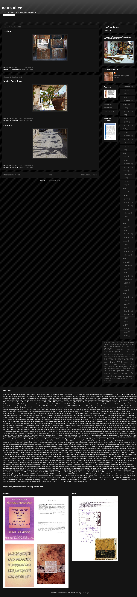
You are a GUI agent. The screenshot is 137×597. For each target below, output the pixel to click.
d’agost (124, 241)
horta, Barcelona (12, 81)
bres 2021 (130, 346)
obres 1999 (107, 358)
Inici (50, 175)
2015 (113, 343)
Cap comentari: (29, 67)
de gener (125, 97)
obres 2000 (114, 358)
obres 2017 (118, 366)
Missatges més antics (89, 175)
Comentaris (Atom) (55, 180)
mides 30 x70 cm (108, 354)
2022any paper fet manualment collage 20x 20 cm (119, 343)
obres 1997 (130, 356)
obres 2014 (125, 364)
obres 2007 (118, 360)
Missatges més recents (11, 175)
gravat (117, 352)
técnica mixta (108, 379)
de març (124, 94)
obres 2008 (125, 360)
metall (132, 352)
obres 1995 (117, 356)
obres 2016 (111, 366)
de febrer (125, 132)
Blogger (87, 593)
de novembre (126, 87)
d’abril (124, 129)
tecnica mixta (128, 376)
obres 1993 (110, 356)
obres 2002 (121, 358)
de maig (124, 115)
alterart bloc (108, 104)
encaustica (119, 349)
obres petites (116, 370)
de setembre (126, 143)
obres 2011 (129, 362)
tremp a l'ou (107, 381)
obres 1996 (124, 356)
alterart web (108, 108)
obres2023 (107, 373)
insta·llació (123, 352)
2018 (117, 343)
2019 (121, 343)
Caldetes (8, 125)
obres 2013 (117, 364)
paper (115, 373)
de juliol (124, 108)
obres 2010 (115, 362)
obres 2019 (125, 366)
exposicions (130, 349)
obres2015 (130, 371)
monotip (116, 354)
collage (108, 348)
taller (120, 376)
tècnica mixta (119, 379)
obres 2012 (29, 70)
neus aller (12, 8)
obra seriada (125, 354)
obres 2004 (127, 358)
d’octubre (125, 104)
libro (128, 352)
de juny (124, 90)
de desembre (126, 101)
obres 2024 (119, 368)
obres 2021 (111, 368)
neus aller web (109, 111)
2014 (109, 343)
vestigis (7, 31)
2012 (105, 343)
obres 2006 (110, 360)
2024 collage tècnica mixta (114, 346)
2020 (125, 343)
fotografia (22, 70)
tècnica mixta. (130, 379)
